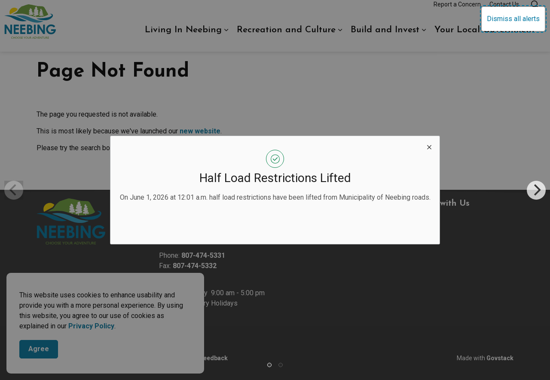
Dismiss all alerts (513, 19)
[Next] (536, 190)
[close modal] (429, 146)
